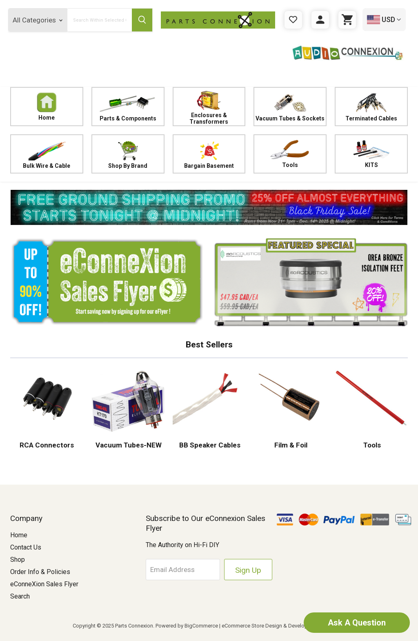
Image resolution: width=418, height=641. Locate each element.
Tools (290, 154)
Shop (17, 559)
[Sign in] (320, 20)
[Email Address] (183, 569)
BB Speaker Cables (209, 445)
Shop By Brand (128, 154)
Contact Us (25, 547)
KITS (371, 154)
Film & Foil (290, 445)
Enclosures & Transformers (209, 106)
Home (46, 106)
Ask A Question (357, 623)
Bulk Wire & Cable (46, 154)
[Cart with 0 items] (347, 20)
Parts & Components (128, 106)
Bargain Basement (209, 154)
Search (20, 596)
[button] (209, 207)
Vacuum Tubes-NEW (128, 445)
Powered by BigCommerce (187, 626)
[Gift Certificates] (293, 20)
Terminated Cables (371, 106)
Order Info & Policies (40, 572)
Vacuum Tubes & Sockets (290, 106)
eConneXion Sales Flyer (44, 584)
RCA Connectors (47, 445)
